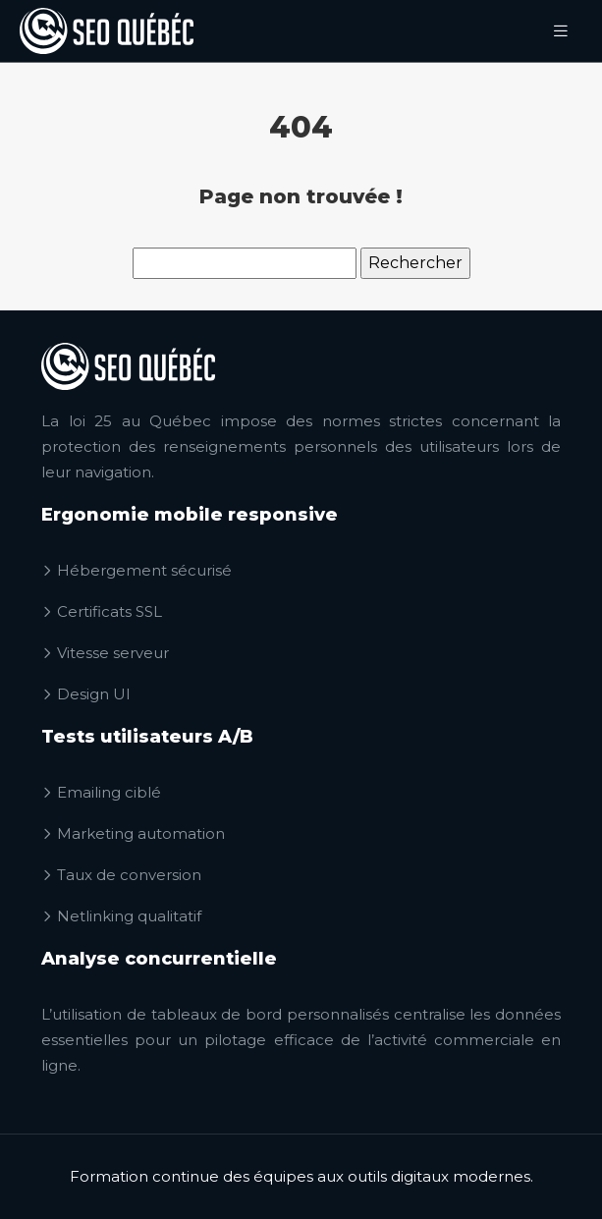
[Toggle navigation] (560, 31)
